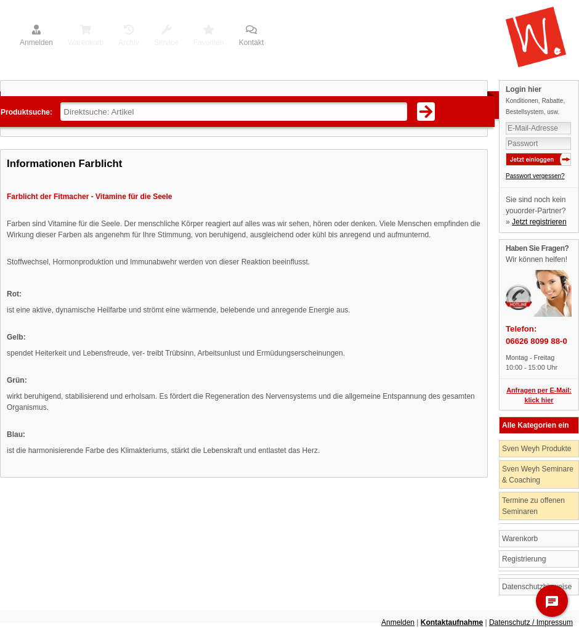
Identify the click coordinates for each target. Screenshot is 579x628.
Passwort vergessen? (535, 176)
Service (166, 36)
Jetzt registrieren (539, 222)
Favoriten (208, 36)
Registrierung (524, 559)
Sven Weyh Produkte (537, 448)
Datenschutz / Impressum (531, 622)
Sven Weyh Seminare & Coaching (537, 474)
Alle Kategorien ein (535, 425)
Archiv (128, 36)
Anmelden (36, 36)
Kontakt (251, 36)
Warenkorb (85, 36)
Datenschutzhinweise (537, 586)
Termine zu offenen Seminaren (533, 506)
